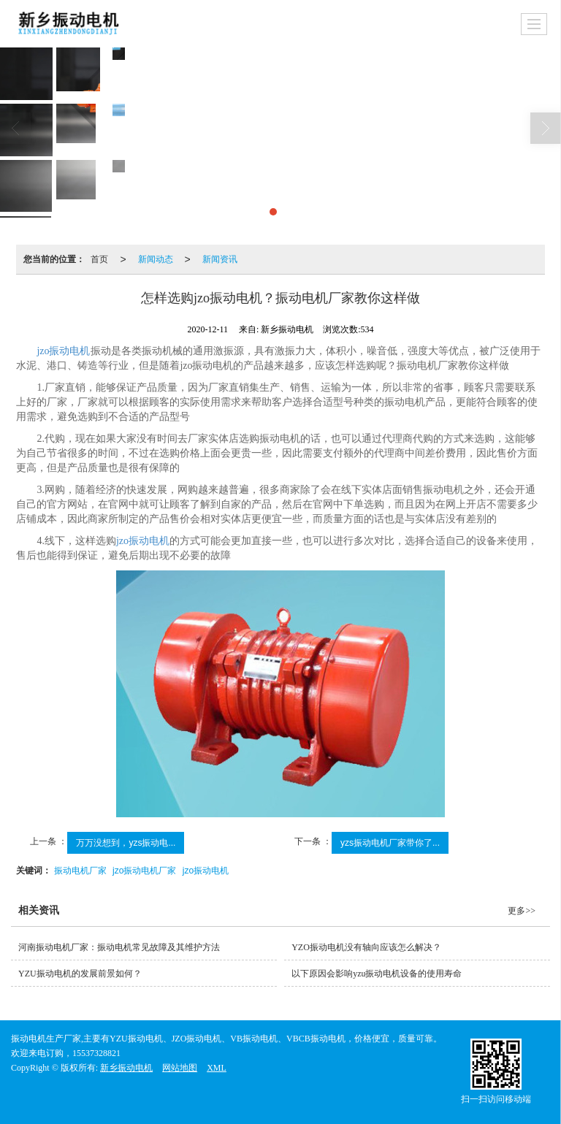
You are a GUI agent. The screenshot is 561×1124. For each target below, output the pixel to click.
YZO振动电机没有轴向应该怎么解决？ (366, 947)
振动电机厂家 (80, 870)
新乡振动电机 (126, 1068)
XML (216, 1068)
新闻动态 (155, 259)
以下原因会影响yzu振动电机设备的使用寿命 (376, 973)
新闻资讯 (219, 259)
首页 (99, 259)
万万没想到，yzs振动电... (125, 843)
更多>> (521, 911)
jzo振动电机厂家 (144, 870)
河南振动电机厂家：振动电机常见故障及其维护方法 (119, 947)
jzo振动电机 (63, 350)
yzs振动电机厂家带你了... (390, 843)
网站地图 (179, 1068)
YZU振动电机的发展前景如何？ (80, 973)
